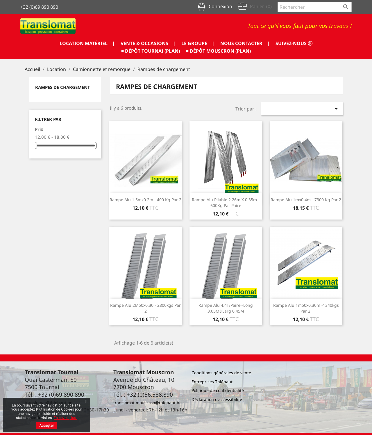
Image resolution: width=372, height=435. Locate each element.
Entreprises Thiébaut (212, 381)
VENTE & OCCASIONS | (148, 43)
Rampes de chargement (62, 87)
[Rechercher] (315, 7)
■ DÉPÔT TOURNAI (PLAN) (150, 51)
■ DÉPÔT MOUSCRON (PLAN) (218, 51)
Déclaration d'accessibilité (217, 399)
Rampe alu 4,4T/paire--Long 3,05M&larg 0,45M (225, 308)
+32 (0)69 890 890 (39, 7)
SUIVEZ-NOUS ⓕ (294, 43)
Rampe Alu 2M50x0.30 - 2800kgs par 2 (145, 308)
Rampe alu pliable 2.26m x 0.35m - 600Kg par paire (226, 202)
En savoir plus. (65, 418)
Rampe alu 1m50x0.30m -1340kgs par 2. (306, 308)
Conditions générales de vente (221, 372)
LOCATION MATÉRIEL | (87, 43)
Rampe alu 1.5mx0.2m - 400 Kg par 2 (145, 199)
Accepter (46, 426)
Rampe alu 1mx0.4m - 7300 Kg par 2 (306, 199)
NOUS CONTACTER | (245, 43)
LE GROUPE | (197, 43)
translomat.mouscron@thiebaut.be (147, 402)
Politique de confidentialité (218, 390)
